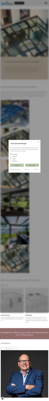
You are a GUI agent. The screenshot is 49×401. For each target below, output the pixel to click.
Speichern (17, 207)
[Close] (38, 188)
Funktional (28, 200)
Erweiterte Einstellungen (15, 211)
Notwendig (13, 201)
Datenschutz (36, 211)
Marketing (28, 203)
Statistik (13, 203)
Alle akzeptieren (32, 207)
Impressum (27, 211)
